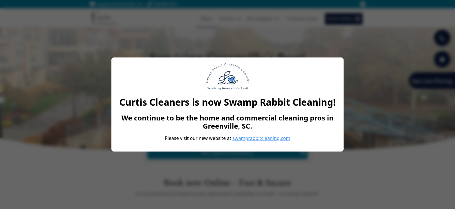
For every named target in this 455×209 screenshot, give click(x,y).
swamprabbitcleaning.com (261, 138)
